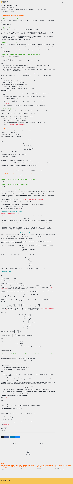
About (66, 2)
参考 (20, 208)
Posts (52, 2)
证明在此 (7, 103)
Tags (62, 2)
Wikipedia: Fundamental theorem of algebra (10, 213)
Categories (57, 2)
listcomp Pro (5, 2)
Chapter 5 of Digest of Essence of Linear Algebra (16, 124)
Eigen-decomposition (9, 6)
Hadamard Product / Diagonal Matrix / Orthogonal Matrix (32, 199)
